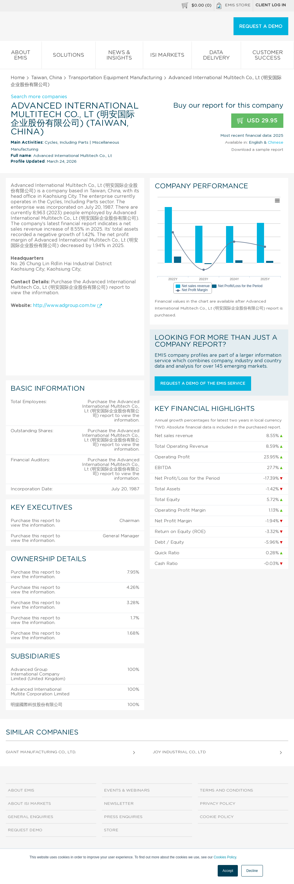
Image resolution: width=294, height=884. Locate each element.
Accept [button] (228, 871)
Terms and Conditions (226, 790)
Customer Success (267, 56)
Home (18, 77)
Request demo (25, 830)
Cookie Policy (217, 817)
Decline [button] (252, 871)
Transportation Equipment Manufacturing (115, 77)
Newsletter (119, 804)
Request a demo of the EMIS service (202, 384)
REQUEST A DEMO (260, 26)
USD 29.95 (257, 121)
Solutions (69, 56)
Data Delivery (216, 56)
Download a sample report (257, 150)
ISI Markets (167, 56)
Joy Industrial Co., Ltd (179, 752)
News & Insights (119, 56)
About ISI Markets (29, 804)
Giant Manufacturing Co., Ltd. (41, 752)
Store (111, 830)
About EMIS (21, 56)
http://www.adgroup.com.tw (67, 305)
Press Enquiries (123, 817)
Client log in (270, 5)
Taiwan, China (46, 77)
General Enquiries (30, 817)
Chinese (275, 143)
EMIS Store (234, 6)
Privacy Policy (217, 804)
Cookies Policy (225, 857)
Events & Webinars (127, 790)
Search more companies (39, 96)
